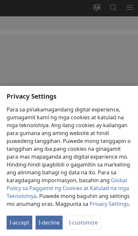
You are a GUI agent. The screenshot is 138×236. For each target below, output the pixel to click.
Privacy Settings (109, 203)
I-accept (19, 222)
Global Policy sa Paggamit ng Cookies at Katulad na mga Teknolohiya (68, 188)
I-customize (83, 222)
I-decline (49, 222)
